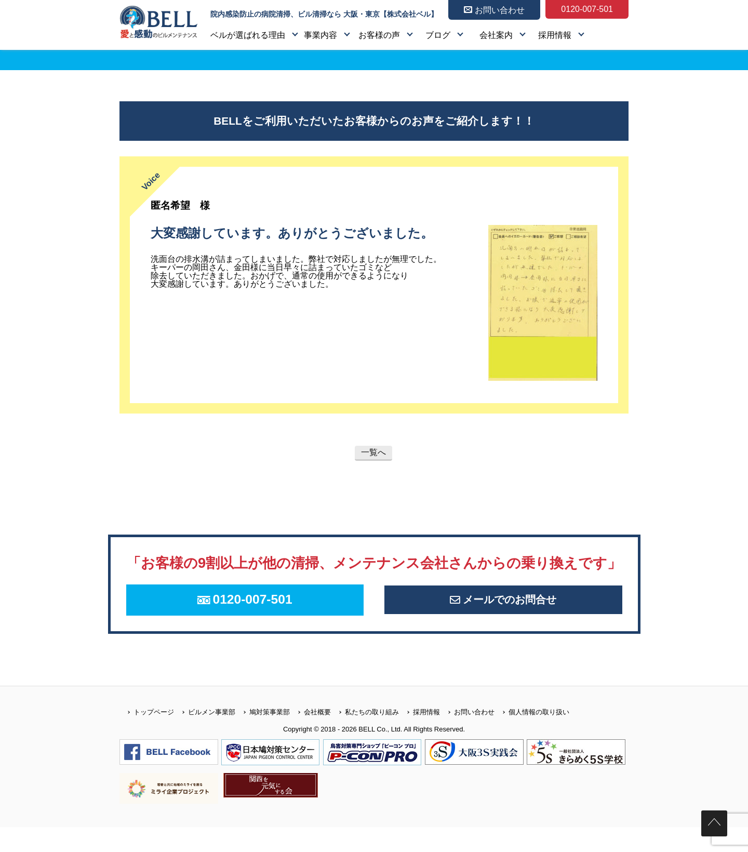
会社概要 (310, 736)
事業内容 (320, 35)
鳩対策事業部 (262, 736)
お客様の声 (379, 35)
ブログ (437, 35)
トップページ (146, 736)
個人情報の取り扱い (532, 736)
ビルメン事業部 (204, 736)
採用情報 (554, 35)
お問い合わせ (467, 736)
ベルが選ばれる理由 (247, 35)
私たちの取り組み (365, 736)
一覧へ (373, 452)
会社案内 (496, 35)
